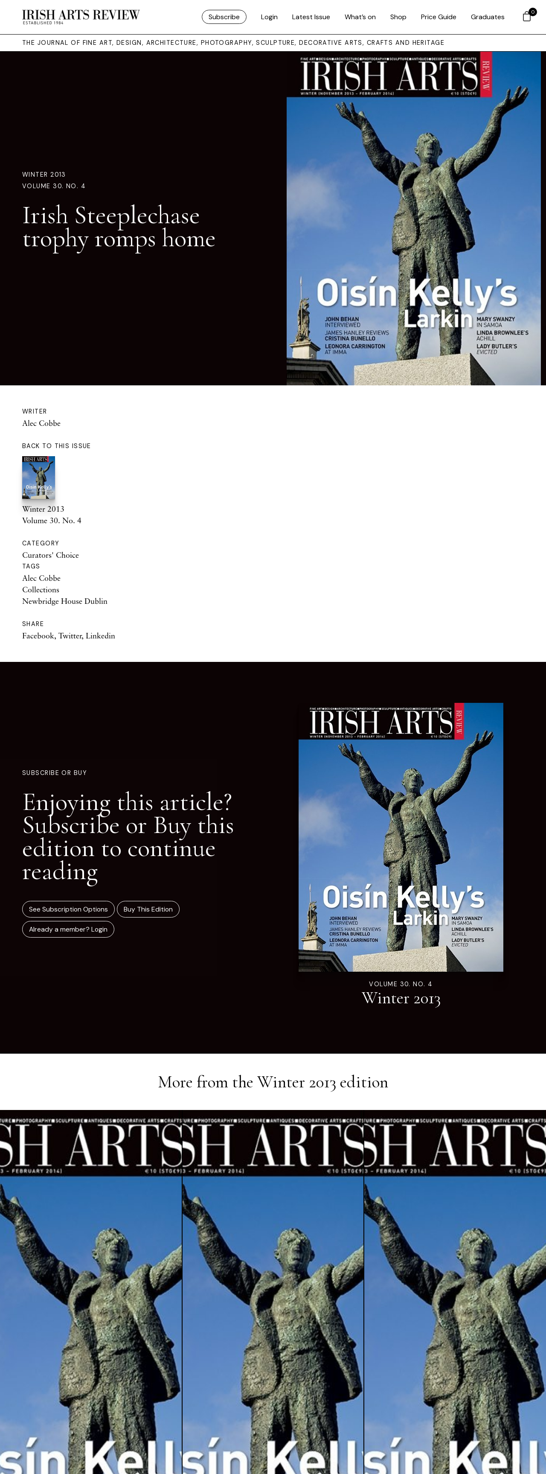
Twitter (69, 635)
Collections (40, 589)
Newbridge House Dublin (64, 601)
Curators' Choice (50, 554)
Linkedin (100, 635)
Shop (398, 16)
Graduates (488, 16)
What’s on (360, 16)
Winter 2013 (44, 174)
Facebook (38, 635)
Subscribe (224, 16)
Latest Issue (311, 16)
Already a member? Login (68, 929)
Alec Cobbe (41, 423)
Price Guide (438, 16)
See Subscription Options (68, 909)
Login (269, 16)
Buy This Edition (148, 909)
